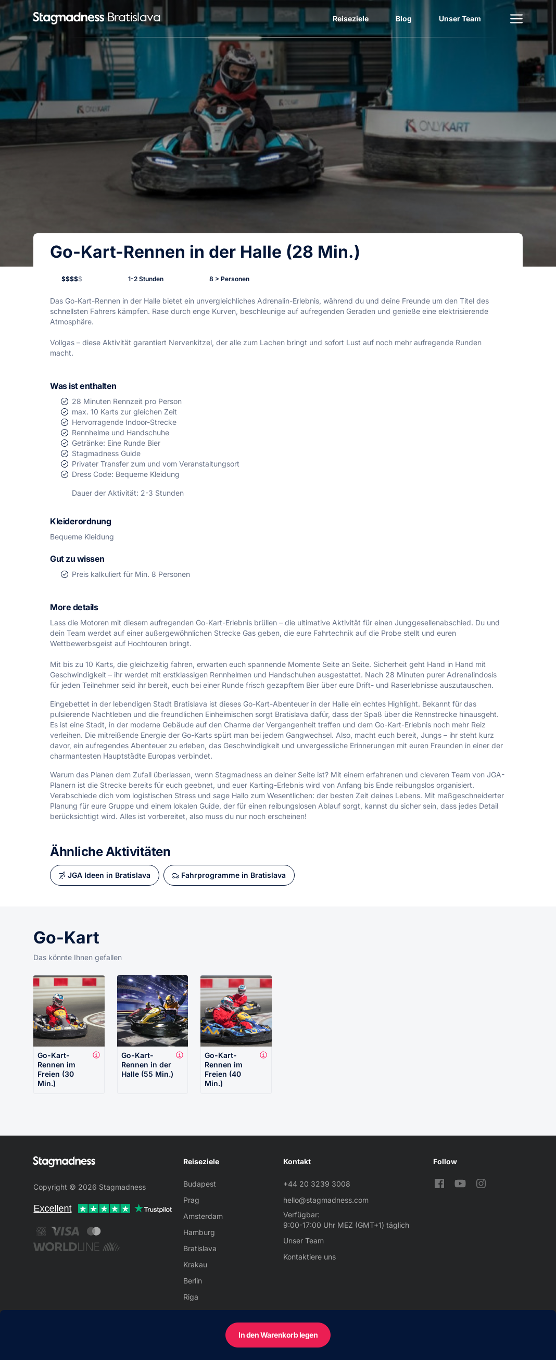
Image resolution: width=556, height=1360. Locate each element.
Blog (404, 18)
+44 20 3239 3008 (316, 1183)
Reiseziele (351, 18)
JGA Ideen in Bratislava (109, 875)
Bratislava (200, 1248)
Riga (190, 1296)
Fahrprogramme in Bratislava (233, 875)
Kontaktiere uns (309, 1256)
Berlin (192, 1280)
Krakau (195, 1264)
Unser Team (460, 18)
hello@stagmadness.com (326, 1199)
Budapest (199, 1183)
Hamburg (199, 1232)
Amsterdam (203, 1216)
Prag (191, 1199)
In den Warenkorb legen (278, 1334)
